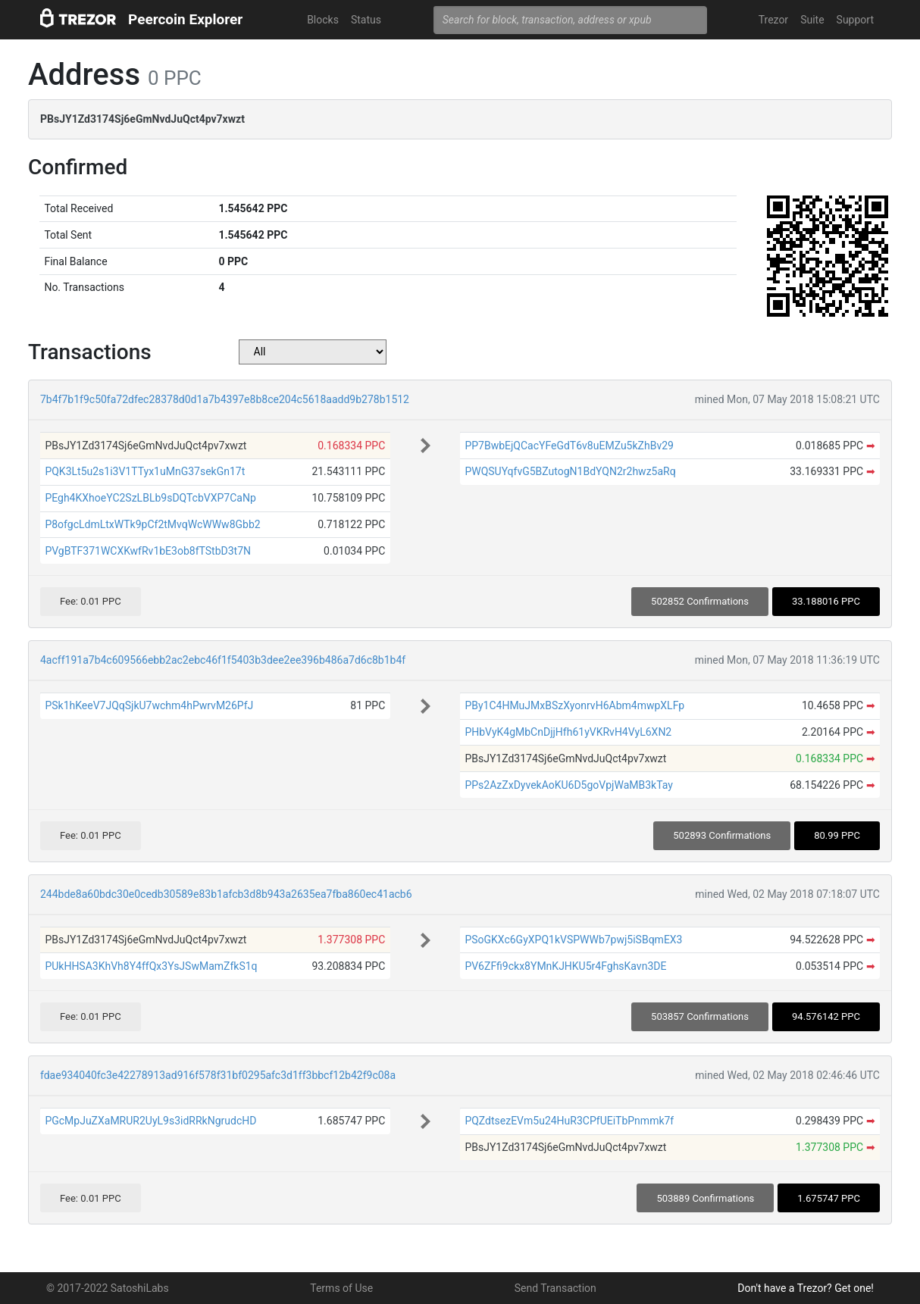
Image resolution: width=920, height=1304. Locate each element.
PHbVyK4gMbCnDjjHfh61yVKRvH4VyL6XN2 (568, 732)
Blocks (323, 20)
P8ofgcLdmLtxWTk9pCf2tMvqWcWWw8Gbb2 (152, 524)
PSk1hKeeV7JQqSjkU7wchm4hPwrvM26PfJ (149, 705)
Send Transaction (555, 1288)
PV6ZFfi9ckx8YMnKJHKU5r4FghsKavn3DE (565, 966)
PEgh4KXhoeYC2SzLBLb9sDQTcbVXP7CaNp (150, 498)
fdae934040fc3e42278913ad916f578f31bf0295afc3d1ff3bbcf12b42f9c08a (218, 1075)
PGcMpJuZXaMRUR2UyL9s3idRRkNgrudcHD (150, 1121)
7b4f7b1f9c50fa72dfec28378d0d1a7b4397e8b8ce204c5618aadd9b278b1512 (224, 399)
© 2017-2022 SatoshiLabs (107, 1288)
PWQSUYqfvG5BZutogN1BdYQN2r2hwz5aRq (570, 471)
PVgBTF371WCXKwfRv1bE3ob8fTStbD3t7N (148, 551)
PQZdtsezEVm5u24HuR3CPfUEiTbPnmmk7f (569, 1121)
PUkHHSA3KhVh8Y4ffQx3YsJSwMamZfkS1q (151, 966)
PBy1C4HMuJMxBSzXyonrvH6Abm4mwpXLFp (574, 705)
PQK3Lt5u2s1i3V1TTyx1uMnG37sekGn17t (145, 471)
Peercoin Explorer (185, 19)
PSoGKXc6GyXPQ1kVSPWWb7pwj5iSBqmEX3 (573, 939)
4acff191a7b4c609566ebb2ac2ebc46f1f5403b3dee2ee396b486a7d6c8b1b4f (222, 660)
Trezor (773, 20)
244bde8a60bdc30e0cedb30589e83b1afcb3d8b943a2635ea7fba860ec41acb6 (226, 894)
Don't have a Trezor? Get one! (805, 1288)
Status (366, 20)
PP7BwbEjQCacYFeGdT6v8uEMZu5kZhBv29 (569, 445)
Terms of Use (341, 1288)
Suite (812, 20)
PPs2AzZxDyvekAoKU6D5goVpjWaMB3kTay (569, 785)
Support (855, 20)
